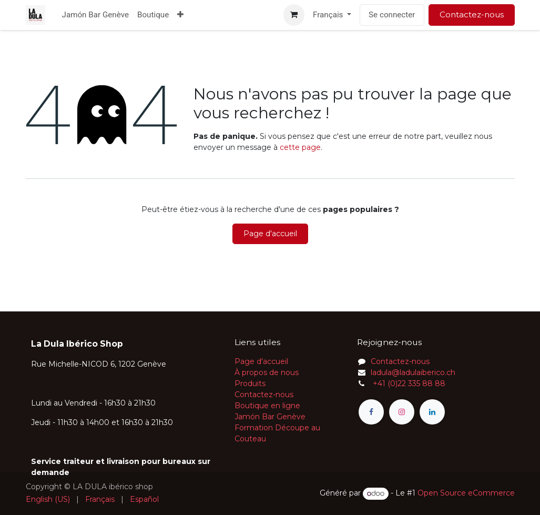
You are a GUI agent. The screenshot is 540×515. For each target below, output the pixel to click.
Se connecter (392, 14)
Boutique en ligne (267, 405)
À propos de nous (267, 372)
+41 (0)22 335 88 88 (408, 383)
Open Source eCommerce (466, 493)
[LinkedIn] (432, 412)
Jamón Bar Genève (270, 416)
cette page (300, 147)
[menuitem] (95, 15)
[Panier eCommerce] (293, 14)
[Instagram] (401, 412)
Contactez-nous (472, 14)
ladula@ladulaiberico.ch (413, 372)
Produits (250, 383)
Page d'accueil (270, 233)
